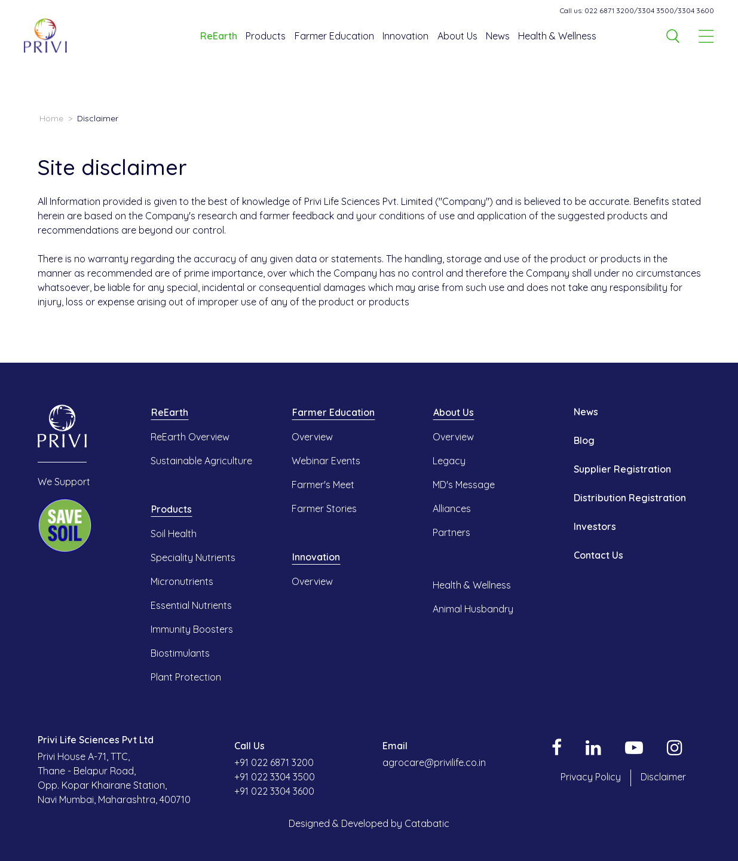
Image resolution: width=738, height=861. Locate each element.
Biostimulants (180, 653)
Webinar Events (326, 461)
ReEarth (218, 36)
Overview (312, 437)
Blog (584, 440)
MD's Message (464, 485)
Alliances (452, 508)
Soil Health (174, 534)
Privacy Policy (591, 777)
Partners (451, 532)
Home (51, 118)
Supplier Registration (622, 469)
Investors (595, 526)
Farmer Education (334, 36)
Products (266, 36)
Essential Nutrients (191, 605)
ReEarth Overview (190, 437)
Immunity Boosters (192, 629)
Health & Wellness (557, 36)
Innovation (405, 36)
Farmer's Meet (323, 485)
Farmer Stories (324, 508)
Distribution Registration (630, 498)
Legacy (449, 461)
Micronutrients (182, 581)
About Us (457, 36)
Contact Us (598, 555)
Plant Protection (186, 677)
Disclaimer (663, 777)
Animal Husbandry (473, 609)
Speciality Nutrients (193, 557)
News (498, 36)
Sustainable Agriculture (201, 461)
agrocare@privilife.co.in (434, 762)
